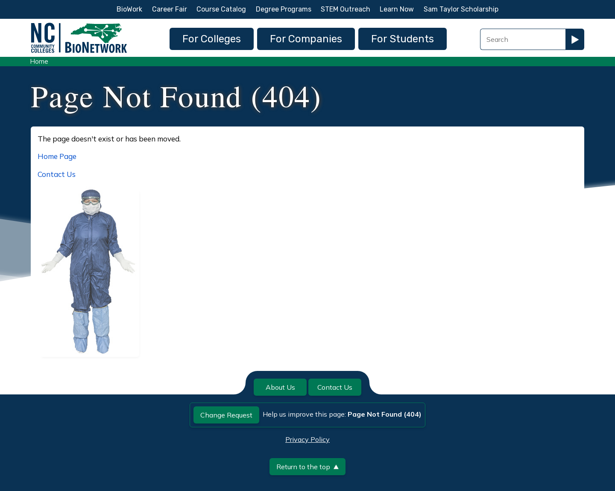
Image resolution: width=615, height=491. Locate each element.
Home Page (57, 156)
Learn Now (397, 9)
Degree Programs (283, 9)
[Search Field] (522, 39)
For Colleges (211, 39)
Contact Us (57, 174)
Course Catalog (221, 9)
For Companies (306, 39)
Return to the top (307, 466)
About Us (280, 387)
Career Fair (169, 9)
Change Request (226, 415)
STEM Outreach (345, 9)
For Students (402, 39)
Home (39, 61)
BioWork (129, 9)
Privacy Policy (307, 439)
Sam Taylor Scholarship (461, 9)
